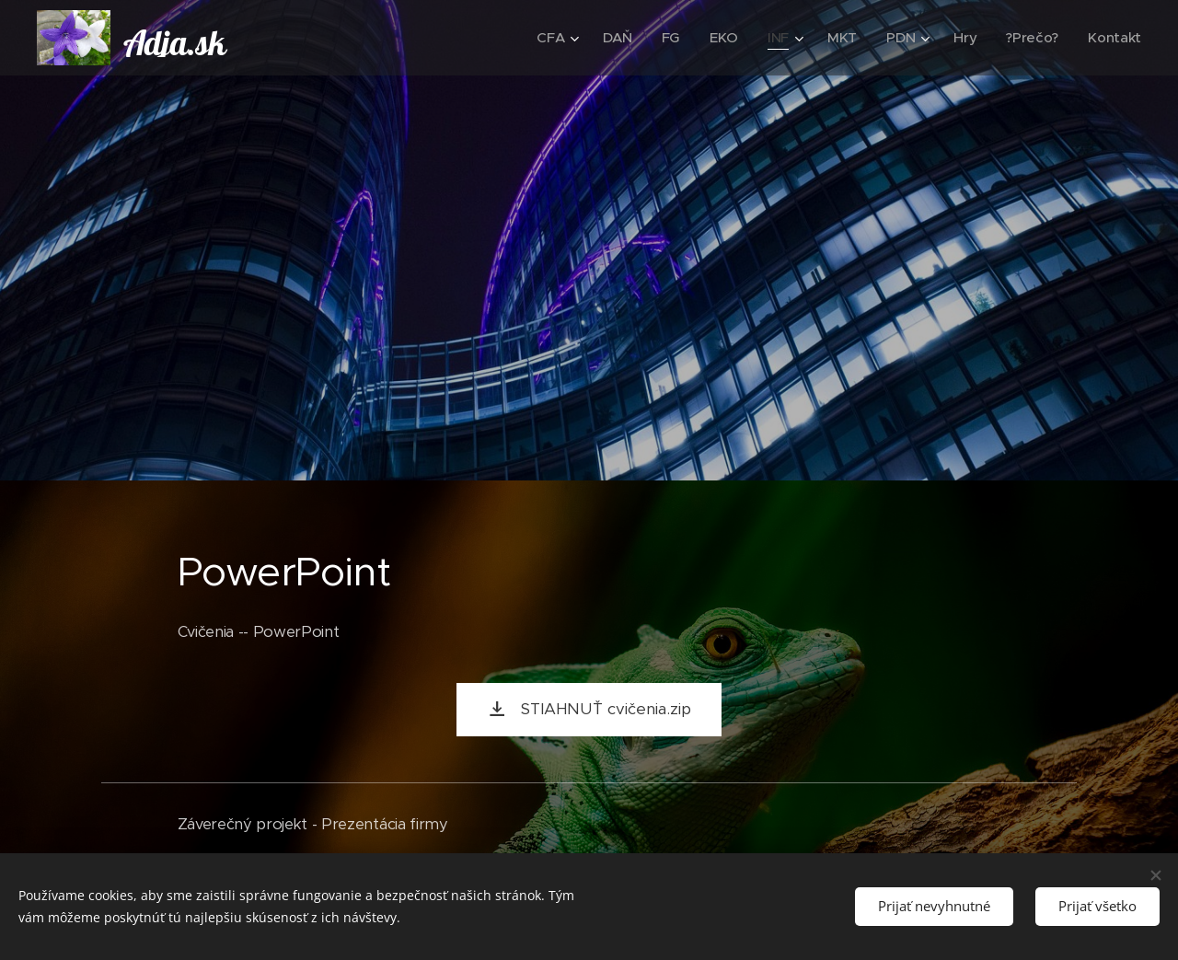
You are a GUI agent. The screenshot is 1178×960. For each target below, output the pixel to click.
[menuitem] (550, 38)
